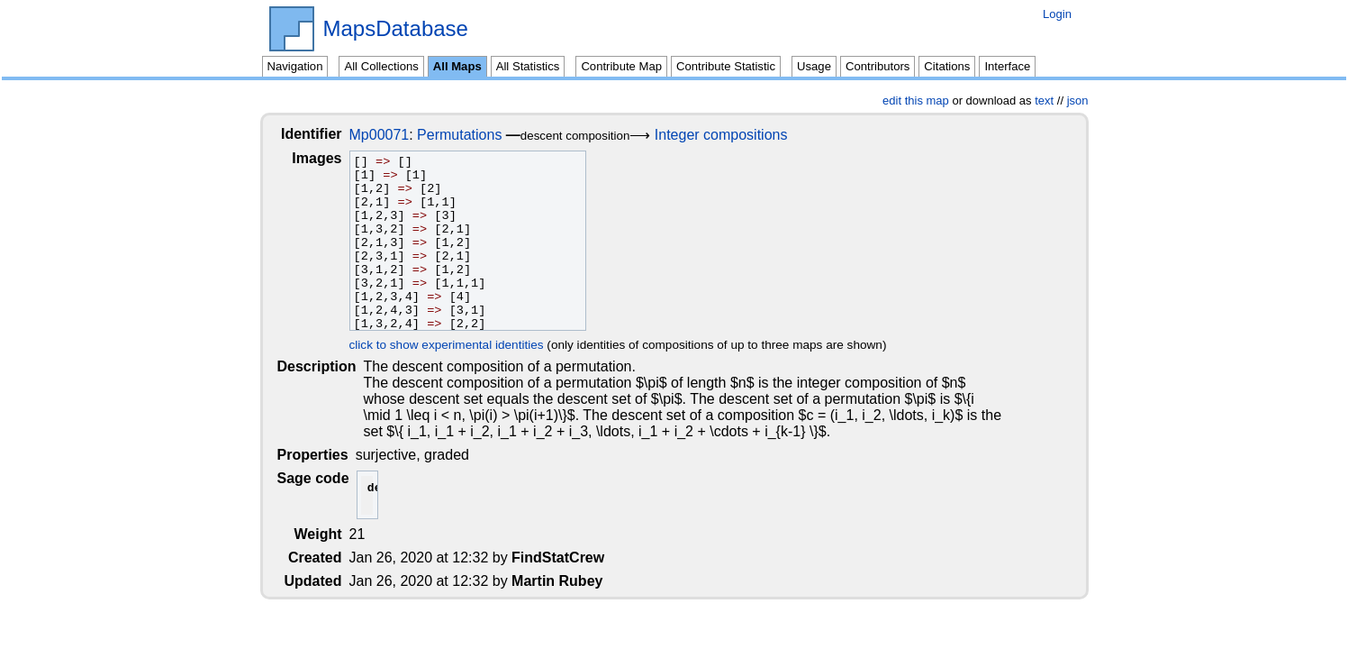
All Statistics (528, 66)
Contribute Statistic (725, 66)
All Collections (381, 66)
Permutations (473, 134)
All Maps (457, 66)
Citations (947, 66)
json (1078, 100)
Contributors (877, 66)
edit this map (915, 100)
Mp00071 (394, 134)
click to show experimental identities (461, 345)
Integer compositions (735, 134)
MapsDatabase (395, 29)
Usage (814, 66)
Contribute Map (621, 66)
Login (1057, 14)
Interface (1007, 66)
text (1044, 100)
